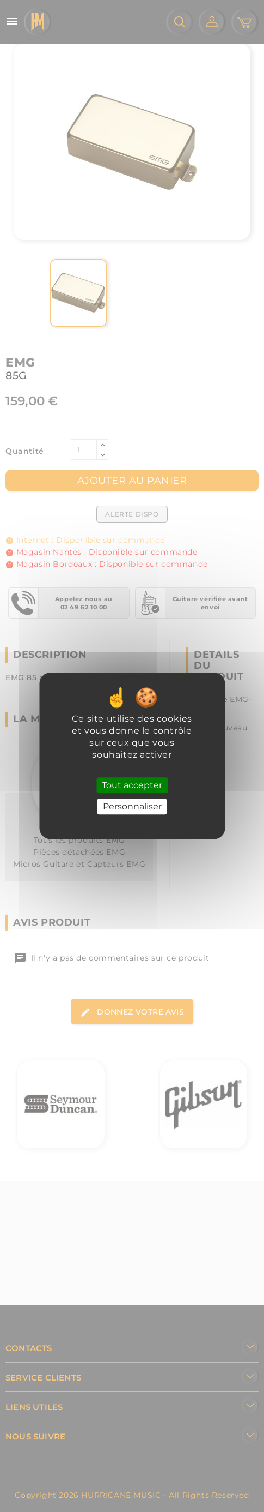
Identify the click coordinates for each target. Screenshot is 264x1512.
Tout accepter (132, 785)
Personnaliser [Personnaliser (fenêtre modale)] (132, 807)
